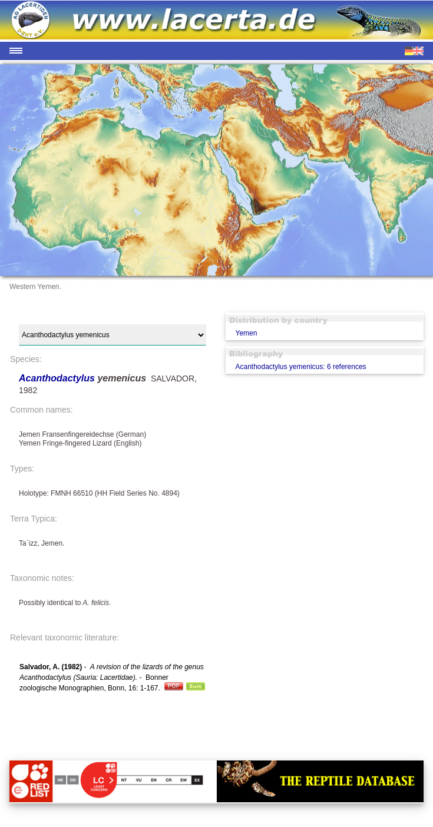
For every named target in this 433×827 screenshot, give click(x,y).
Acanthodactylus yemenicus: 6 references (300, 367)
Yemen (246, 333)
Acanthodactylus (58, 378)
